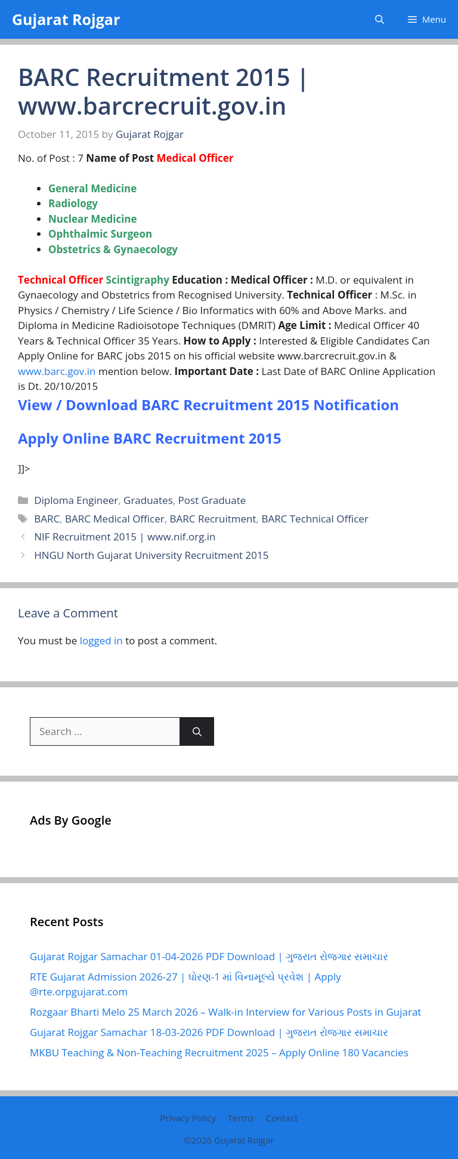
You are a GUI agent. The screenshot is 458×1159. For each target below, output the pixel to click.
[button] (379, 19)
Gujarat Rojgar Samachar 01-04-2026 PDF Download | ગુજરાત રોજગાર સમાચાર (209, 956)
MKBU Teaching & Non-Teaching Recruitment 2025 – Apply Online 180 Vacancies (219, 1052)
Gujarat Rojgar (66, 19)
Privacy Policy (188, 1118)
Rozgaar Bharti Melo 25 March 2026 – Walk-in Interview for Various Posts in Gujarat (225, 1012)
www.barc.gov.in (57, 371)
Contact (282, 1118)
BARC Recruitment (213, 518)
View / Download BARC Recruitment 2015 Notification (208, 404)
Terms (241, 1118)
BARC (47, 518)
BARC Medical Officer (115, 518)
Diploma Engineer (76, 500)
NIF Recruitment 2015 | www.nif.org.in (124, 536)
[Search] (197, 731)
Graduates (148, 500)
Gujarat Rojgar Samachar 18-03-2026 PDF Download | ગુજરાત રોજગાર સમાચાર (209, 1032)
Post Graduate (212, 500)
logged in (101, 640)
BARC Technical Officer (314, 518)
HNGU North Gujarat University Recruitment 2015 (151, 555)
